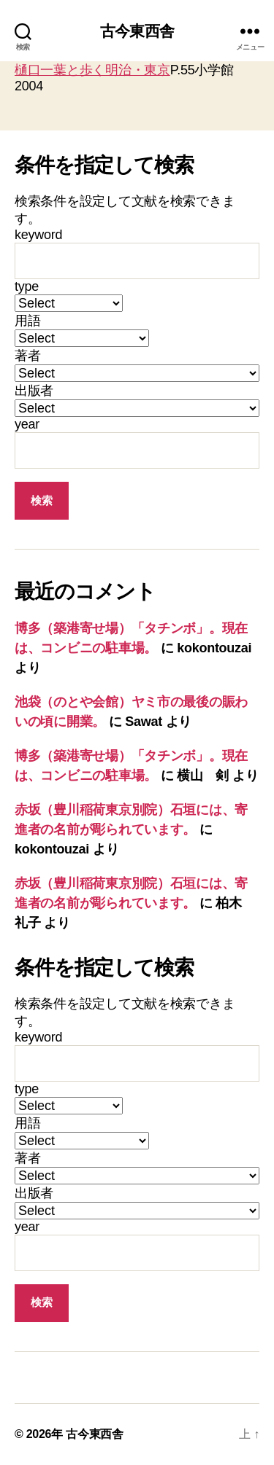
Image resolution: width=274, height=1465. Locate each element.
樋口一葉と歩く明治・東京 (92, 70)
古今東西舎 (137, 31)
